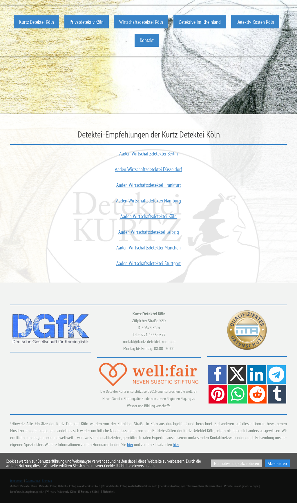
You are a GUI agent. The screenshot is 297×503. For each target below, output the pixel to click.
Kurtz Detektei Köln (36, 22)
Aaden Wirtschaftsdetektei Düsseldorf (148, 169)
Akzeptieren (277, 463)
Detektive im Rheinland (200, 22)
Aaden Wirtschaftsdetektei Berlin (148, 153)
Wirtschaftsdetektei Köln (141, 22)
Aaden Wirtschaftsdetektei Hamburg (148, 200)
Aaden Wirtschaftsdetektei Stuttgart (148, 263)
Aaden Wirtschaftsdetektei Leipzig (148, 232)
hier (130, 444)
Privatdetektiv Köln (87, 22)
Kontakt (147, 40)
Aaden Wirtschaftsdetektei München (148, 247)
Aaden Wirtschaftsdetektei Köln (148, 216)
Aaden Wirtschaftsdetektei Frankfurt (148, 185)
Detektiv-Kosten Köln (255, 22)
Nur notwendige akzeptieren (236, 463)
